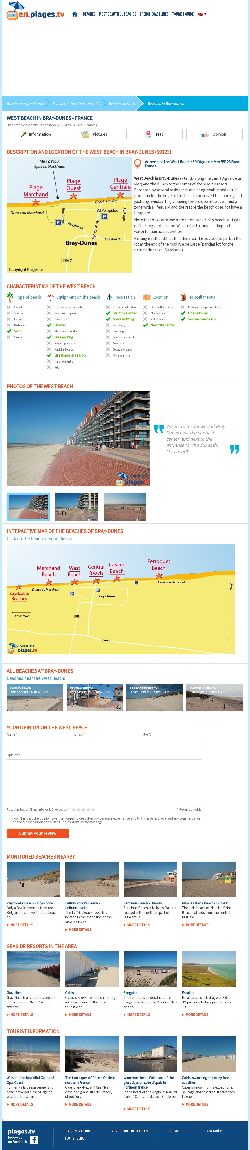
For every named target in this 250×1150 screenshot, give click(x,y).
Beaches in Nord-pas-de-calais (76, 103)
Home (75, 14)
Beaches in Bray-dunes (165, 103)
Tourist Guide (74, 1139)
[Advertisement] (125, 56)
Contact (174, 1131)
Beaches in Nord (122, 103)
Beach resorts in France (25, 103)
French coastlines (154, 14)
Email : (79, 734)
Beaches (89, 14)
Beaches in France (77, 1131)
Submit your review (37, 833)
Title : (146, 734)
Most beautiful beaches (117, 14)
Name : (12, 734)
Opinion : (14, 755)
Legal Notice (214, 1131)
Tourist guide (183, 14)
